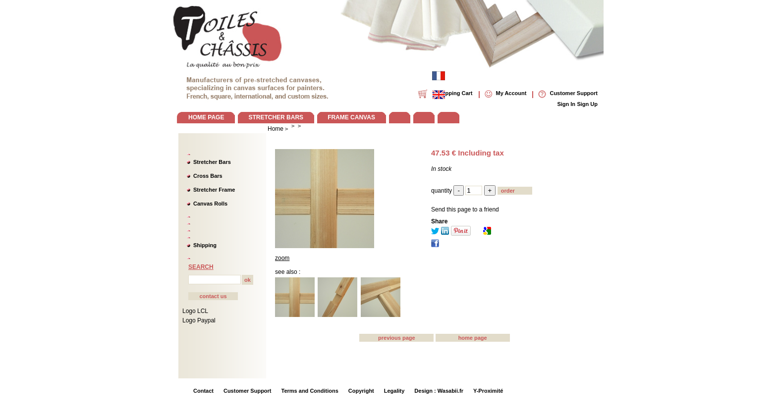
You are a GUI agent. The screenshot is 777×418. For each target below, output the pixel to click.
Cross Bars (207, 176)
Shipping (205, 245)
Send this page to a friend (465, 209)
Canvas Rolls (210, 204)
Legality (394, 391)
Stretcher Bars (212, 162)
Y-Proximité (488, 391)
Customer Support (247, 391)
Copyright (361, 391)
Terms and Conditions (309, 391)
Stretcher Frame (214, 190)
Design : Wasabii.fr (438, 391)
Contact (203, 391)
